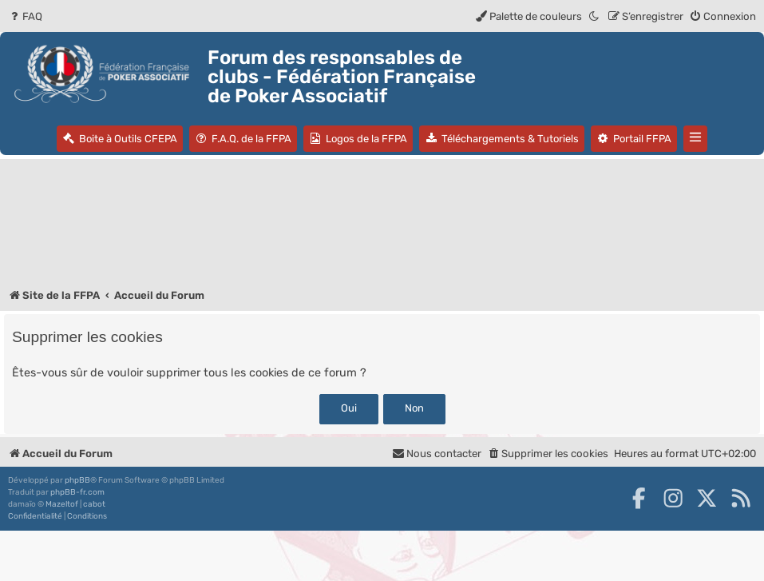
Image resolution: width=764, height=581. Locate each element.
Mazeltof (62, 504)
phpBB (77, 480)
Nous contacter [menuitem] (436, 454)
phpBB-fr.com (77, 492)
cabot (94, 504)
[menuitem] (25, 16)
